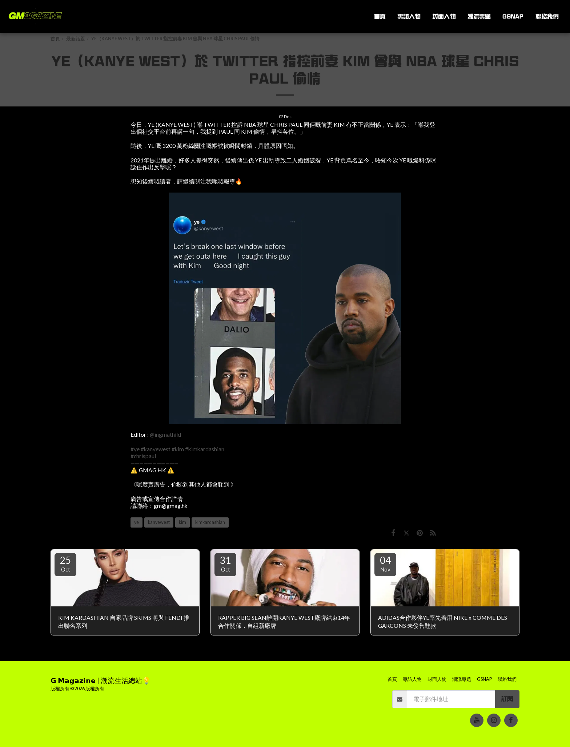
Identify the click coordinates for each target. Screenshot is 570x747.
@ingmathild (165, 434)
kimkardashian (210, 522)
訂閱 (507, 698)
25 (65, 563)
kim (182, 522)
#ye (135, 449)
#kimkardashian (204, 449)
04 (385, 563)
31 (225, 563)
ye (136, 522)
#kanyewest (155, 449)
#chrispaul (143, 456)
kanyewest (159, 522)
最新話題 (75, 38)
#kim (178, 449)
